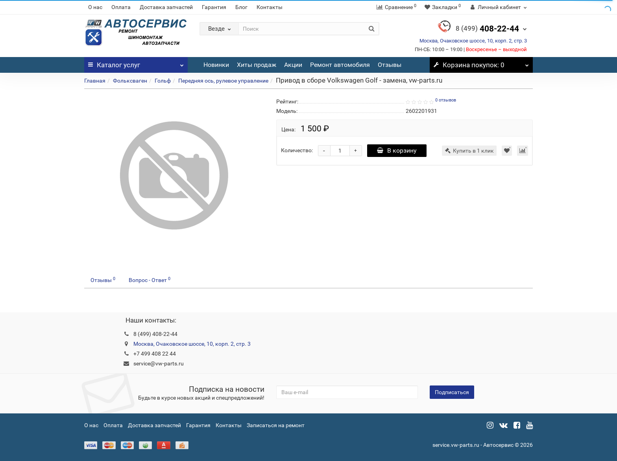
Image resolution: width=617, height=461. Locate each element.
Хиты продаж (256, 64)
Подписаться (452, 392)
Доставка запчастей (166, 7)
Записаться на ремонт (276, 425)
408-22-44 (487, 28)
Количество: (297, 150)
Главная (94, 80)
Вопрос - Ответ (149, 279)
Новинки (216, 64)
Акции (293, 64)
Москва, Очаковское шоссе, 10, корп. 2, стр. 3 (473, 41)
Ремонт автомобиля (340, 64)
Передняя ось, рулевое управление (223, 80)
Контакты (270, 7)
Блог (241, 7)
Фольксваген (130, 80)
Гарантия (214, 7)
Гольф (163, 80)
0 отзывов (445, 100)
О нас (95, 7)
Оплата (121, 7)
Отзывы (389, 64)
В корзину (397, 150)
